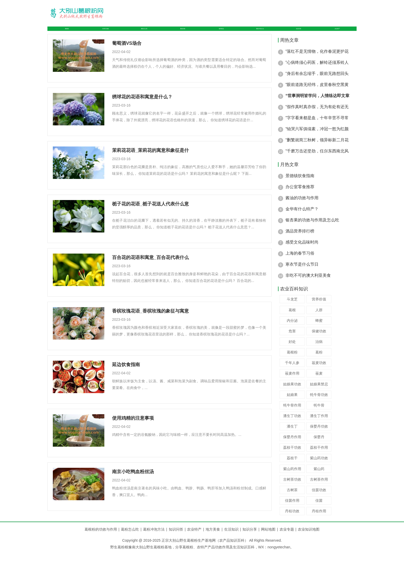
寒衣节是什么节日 (301, 273)
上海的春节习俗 (299, 262)
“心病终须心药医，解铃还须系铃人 (317, 71)
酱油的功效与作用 (301, 207)
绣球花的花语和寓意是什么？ (142, 105)
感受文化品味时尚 (301, 251)
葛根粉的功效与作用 (101, 538)
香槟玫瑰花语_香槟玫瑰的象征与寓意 (150, 320)
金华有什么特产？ (301, 218)
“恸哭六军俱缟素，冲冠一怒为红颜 (317, 138)
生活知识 (233, 538)
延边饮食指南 (126, 373)
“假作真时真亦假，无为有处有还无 (317, 116)
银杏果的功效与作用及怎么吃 (312, 229)
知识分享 (251, 538)
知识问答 (301, 33)
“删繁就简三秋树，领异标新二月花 (317, 149)
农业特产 (338, 33)
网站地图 (268, 538)
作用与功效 (101, 33)
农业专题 (287, 538)
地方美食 (215, 538)
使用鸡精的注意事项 (133, 427)
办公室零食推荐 (299, 196)
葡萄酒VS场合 (126, 52)
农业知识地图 (308, 538)
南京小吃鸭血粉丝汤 (133, 480)
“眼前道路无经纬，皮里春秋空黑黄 (317, 93)
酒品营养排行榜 (299, 240)
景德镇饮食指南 (299, 185)
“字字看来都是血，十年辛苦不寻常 (317, 127)
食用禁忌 (218, 33)
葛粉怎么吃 (142, 33)
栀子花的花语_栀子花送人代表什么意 (150, 212)
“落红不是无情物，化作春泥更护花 (317, 60)
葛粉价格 (181, 33)
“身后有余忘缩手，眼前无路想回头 (317, 82)
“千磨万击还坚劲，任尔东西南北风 (317, 160)
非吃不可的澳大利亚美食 (308, 284)
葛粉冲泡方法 (259, 33)
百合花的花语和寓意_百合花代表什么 (150, 266)
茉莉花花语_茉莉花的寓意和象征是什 (150, 159)
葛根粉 (64, 33)
